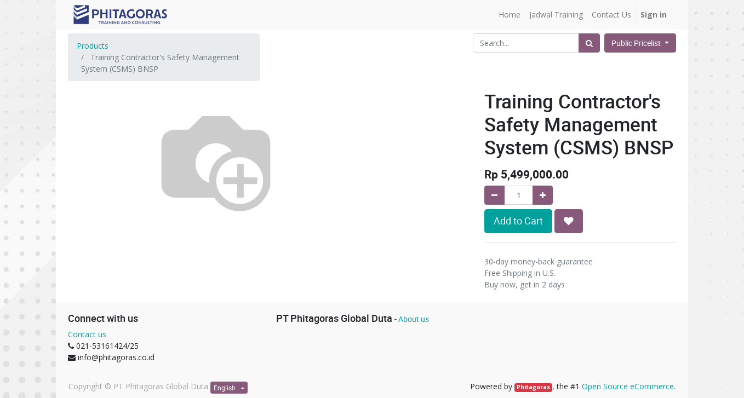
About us (413, 319)
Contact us (87, 334)
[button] (568, 221)
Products (92, 46)
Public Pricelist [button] (636, 43)
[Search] (589, 43)
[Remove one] (494, 195)
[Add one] (543, 195)
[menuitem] (509, 14)
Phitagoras (533, 387)
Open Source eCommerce (628, 386)
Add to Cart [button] (518, 221)
